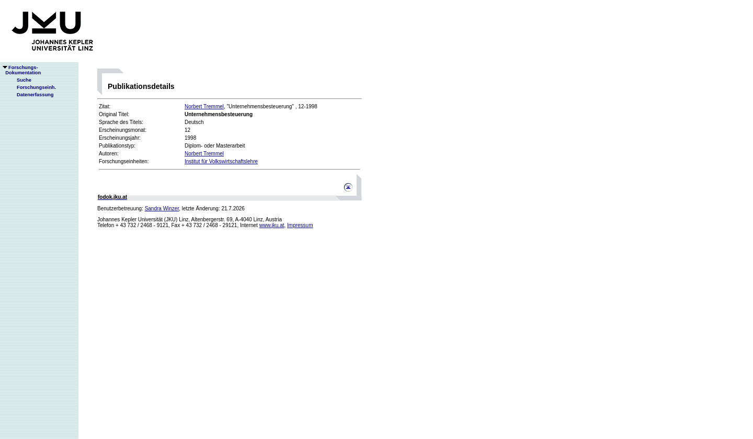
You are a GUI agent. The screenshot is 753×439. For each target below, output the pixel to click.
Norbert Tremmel (204, 106)
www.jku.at (271, 225)
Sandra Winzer (162, 208)
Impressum (300, 225)
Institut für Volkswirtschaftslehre (221, 161)
